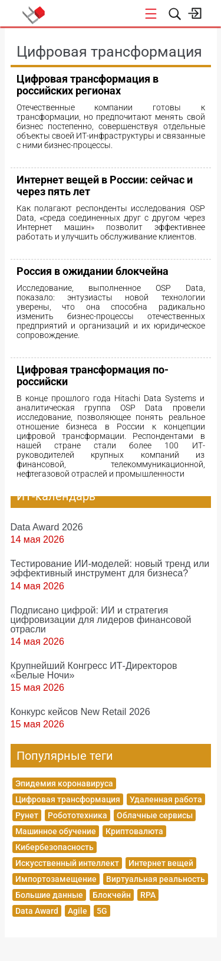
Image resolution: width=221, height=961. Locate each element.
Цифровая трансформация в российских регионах (88, 85)
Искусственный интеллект (67, 863)
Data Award (36, 911)
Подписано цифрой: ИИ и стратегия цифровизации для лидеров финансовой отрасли (101, 619)
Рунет (26, 815)
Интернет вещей (160, 863)
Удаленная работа (166, 799)
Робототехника (77, 815)
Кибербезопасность (54, 847)
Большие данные (49, 895)
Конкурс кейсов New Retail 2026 (80, 711)
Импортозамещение (56, 879)
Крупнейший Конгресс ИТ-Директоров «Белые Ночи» (94, 670)
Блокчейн (112, 895)
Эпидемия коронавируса (64, 783)
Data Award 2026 (47, 527)
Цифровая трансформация (67, 799)
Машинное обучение (55, 831)
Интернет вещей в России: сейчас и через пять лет (105, 185)
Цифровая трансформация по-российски (93, 375)
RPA (148, 895)
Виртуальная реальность (155, 879)
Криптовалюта (134, 831)
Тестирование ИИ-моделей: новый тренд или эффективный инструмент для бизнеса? (110, 568)
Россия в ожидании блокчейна (93, 271)
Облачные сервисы (155, 815)
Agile (77, 911)
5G (102, 911)
